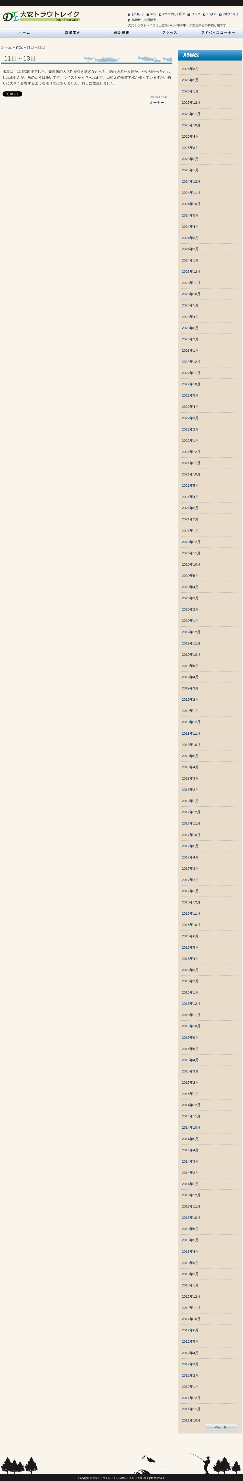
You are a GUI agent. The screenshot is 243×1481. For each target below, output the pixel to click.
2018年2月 (190, 790)
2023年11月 (191, 283)
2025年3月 (190, 148)
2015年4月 (190, 1060)
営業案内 (73, 33)
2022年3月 (190, 418)
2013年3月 (190, 1263)
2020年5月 (190, 576)
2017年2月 (190, 880)
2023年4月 (190, 317)
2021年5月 (190, 485)
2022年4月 (190, 407)
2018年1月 (190, 801)
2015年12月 (191, 1004)
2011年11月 (191, 1409)
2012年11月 (191, 1308)
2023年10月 (191, 294)
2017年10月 (191, 835)
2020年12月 (191, 542)
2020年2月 (190, 609)
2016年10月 (191, 925)
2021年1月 (190, 531)
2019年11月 (191, 643)
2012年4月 (190, 1353)
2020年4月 (190, 587)
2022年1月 (190, 441)
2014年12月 (191, 1105)
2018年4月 (190, 767)
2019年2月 (190, 699)
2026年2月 (190, 80)
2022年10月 (191, 384)
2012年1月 (190, 1387)
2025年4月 (190, 136)
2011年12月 (191, 1398)
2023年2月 (190, 339)
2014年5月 (190, 1139)
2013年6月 (190, 1229)
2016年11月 (191, 913)
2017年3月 (190, 868)
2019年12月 (191, 632)
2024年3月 (190, 238)
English (212, 14)
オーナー (157, 103)
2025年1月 (190, 170)
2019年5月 (190, 666)
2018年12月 (191, 722)
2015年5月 (190, 1049)
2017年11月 (191, 823)
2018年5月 (190, 756)
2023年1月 (190, 350)
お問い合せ (230, 14)
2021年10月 (191, 474)
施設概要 (121, 33)
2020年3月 (190, 598)
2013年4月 (190, 1251)
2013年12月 (191, 1195)
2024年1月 (190, 260)
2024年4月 (190, 227)
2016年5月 (190, 947)
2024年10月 (191, 204)
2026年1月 (190, 91)
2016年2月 (190, 981)
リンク (196, 14)
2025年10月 (191, 125)
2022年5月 (190, 395)
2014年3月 (190, 1161)
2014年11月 (191, 1116)
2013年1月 (190, 1285)
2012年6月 (190, 1330)
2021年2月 (190, 519)
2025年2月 (190, 159)
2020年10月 (191, 564)
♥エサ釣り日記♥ (174, 14)
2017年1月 (190, 891)
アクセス (170, 33)
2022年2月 (190, 429)
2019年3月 (190, 688)
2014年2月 (190, 1173)
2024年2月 (190, 249)
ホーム (6, 47)
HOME (24, 33)
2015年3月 (190, 1071)
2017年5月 (190, 846)
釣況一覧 (221, 1427)
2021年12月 (191, 452)
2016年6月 (190, 936)
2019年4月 (190, 677)
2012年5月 (190, 1341)
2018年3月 (190, 778)
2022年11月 (191, 373)
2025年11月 (191, 114)
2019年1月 (190, 711)
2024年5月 (190, 215)
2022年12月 (191, 362)
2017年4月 (190, 857)
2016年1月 (190, 992)
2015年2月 (190, 1082)
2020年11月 (191, 553)
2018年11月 (191, 733)
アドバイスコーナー (218, 33)
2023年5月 (190, 305)
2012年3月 (190, 1364)
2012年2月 (190, 1375)
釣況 (153, 14)
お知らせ (138, 14)
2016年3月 (190, 970)
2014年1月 (190, 1184)
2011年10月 (191, 1420)
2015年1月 (190, 1094)
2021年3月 (190, 508)
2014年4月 (190, 1150)
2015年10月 (191, 1026)
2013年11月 (191, 1206)
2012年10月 (191, 1319)
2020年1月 (190, 621)
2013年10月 (191, 1218)
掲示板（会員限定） (145, 19)
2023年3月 (190, 328)
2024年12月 (191, 181)
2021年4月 (190, 497)
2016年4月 (190, 959)
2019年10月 (191, 654)
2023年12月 (191, 271)
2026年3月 (190, 69)
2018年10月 (191, 745)
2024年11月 (191, 193)
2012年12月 (191, 1296)
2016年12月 (191, 902)
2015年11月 (191, 1015)
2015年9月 (190, 1038)
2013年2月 (190, 1274)
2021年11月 (191, 463)
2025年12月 (191, 102)
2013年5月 (190, 1240)
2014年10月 (191, 1127)
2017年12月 (191, 812)
